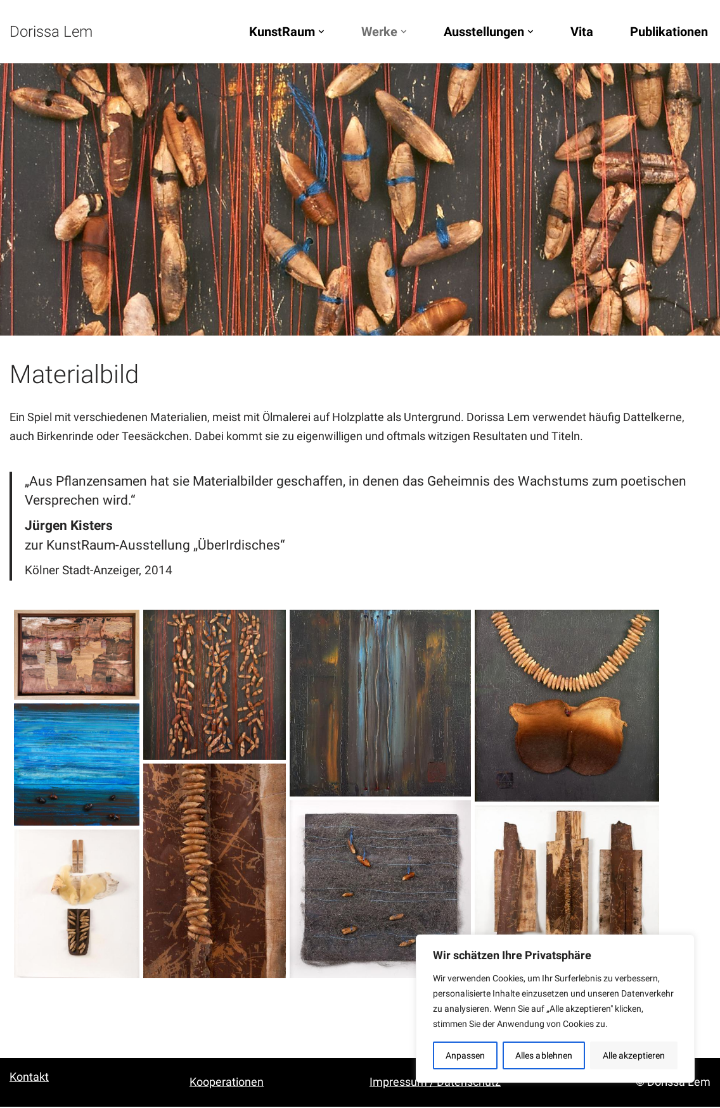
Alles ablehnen (543, 1055)
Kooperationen (227, 1083)
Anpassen (465, 1055)
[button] (321, 31)
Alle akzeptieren (634, 1055)
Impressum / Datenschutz (435, 1083)
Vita (581, 32)
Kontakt (29, 1078)
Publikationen (669, 32)
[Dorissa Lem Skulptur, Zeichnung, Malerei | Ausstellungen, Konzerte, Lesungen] (51, 32)
